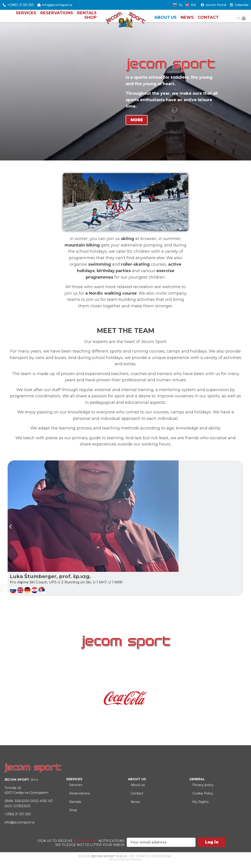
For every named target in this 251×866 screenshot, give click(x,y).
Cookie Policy (204, 799)
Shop (90, 19)
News (187, 19)
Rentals (87, 14)
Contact (208, 19)
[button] (10, 528)
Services (26, 14)
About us (165, 19)
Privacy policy (204, 788)
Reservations (56, 14)
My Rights (202, 809)
